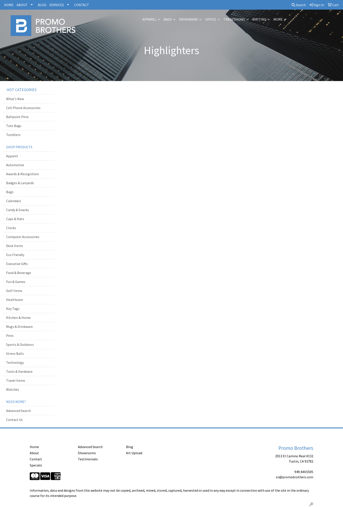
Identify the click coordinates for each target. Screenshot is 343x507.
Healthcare (14, 299)
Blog (129, 447)
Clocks (11, 228)
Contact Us (14, 419)
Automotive (15, 165)
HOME (9, 5)
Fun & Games (15, 281)
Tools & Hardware (19, 371)
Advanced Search (18, 410)
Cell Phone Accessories (23, 108)
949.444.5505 (303, 472)
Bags (168, 19)
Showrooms (87, 453)
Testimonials (88, 459)
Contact (36, 459)
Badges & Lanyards (20, 183)
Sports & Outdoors (20, 344)
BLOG (42, 5)
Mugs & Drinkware (19, 326)
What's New (15, 99)
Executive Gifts (17, 263)
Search (299, 5)
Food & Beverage (18, 272)
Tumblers (13, 134)
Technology (15, 362)
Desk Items (14, 246)
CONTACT (81, 5)
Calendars (13, 201)
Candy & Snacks (17, 210)
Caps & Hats (15, 219)
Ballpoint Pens (17, 117)
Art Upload (134, 453)
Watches (12, 389)
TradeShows (234, 19)
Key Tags (12, 308)
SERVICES (56, 5)
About (34, 453)
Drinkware (188, 19)
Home (34, 447)
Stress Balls (15, 353)
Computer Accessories (22, 237)
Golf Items (14, 290)
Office (210, 19)
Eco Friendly (15, 255)
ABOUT (22, 5)
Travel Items (15, 380)
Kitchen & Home (18, 317)
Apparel (149, 19)
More (278, 19)
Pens (10, 335)
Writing (259, 19)
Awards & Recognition (22, 174)
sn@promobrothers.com (294, 477)
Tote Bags (13, 126)
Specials (36, 465)
